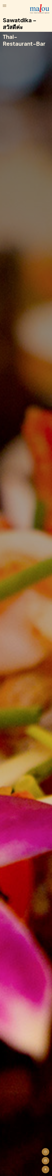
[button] (5, 6)
